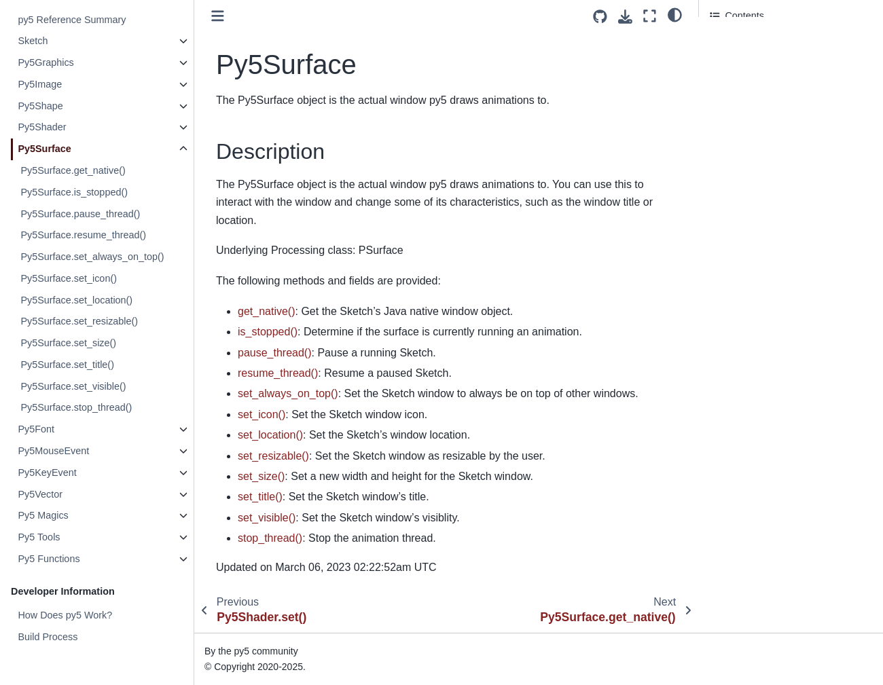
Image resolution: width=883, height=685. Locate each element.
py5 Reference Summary (72, 19)
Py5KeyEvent (47, 472)
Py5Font (36, 429)
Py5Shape (40, 105)
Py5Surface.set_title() (67, 364)
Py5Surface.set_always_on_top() (92, 256)
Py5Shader (42, 127)
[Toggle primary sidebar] (217, 16)
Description (736, 41)
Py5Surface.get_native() (72, 170)
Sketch (33, 40)
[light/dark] (674, 14)
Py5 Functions (48, 558)
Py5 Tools (39, 537)
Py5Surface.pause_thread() (80, 213)
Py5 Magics (43, 515)
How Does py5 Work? (65, 615)
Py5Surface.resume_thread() (83, 234)
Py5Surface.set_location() (76, 300)
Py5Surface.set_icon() (68, 278)
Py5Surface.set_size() (68, 342)
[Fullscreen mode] (649, 16)
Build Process (47, 636)
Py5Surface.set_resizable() (79, 321)
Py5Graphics (45, 62)
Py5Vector (40, 494)
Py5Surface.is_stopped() (74, 192)
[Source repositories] (600, 16)
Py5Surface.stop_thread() (76, 407)
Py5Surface (44, 148)
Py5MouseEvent (53, 450)
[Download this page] (625, 16)
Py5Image (40, 84)
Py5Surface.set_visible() (73, 386)
